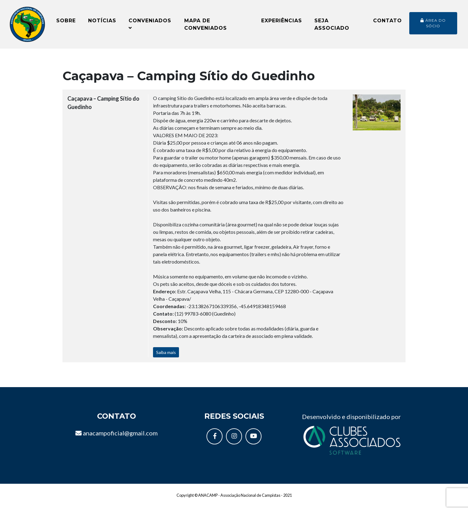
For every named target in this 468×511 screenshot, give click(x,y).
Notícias (102, 23)
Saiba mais (166, 357)
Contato (387, 23)
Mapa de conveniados (205, 26)
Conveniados (150, 26)
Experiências (281, 23)
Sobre (66, 23)
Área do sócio (433, 25)
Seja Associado (331, 26)
